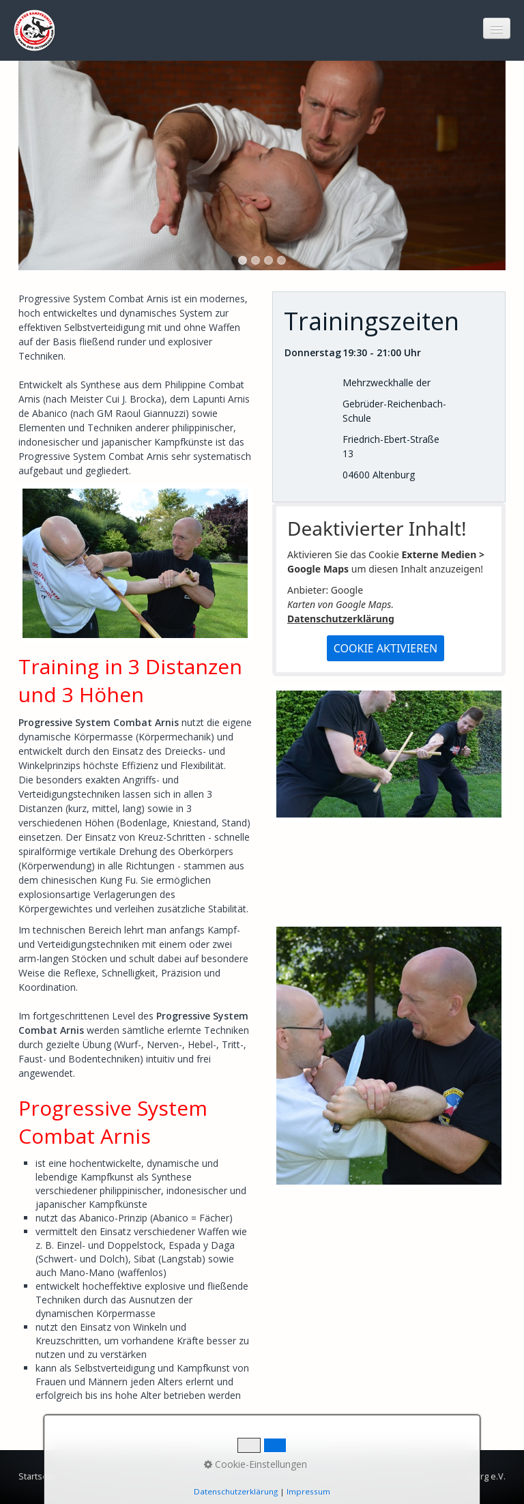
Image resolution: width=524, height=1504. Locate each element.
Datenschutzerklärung (340, 618)
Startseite (38, 1476)
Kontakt (82, 1476)
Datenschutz (187, 1476)
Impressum (129, 1476)
